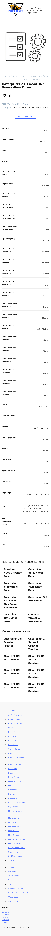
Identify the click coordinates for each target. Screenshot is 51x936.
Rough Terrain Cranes (16, 848)
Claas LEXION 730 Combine (11, 672)
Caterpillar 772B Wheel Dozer (35, 586)
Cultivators (12, 769)
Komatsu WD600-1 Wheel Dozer (12, 573)
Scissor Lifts (13, 852)
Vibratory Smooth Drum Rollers (20, 893)
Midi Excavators (14, 818)
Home (5, 76)
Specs (14, 76)
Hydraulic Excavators (16, 803)
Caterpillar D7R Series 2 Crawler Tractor (37, 644)
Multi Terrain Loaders (16, 839)
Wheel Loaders (14, 901)
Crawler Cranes (14, 749)
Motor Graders (13, 831)
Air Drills (11, 711)
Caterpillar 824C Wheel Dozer (10, 618)
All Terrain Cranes (15, 715)
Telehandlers (13, 876)
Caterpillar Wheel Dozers (41, 78)
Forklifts (11, 786)
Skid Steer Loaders (15, 856)
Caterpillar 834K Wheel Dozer (35, 573)
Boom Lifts (12, 732)
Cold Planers (13, 736)
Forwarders (12, 790)
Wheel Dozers (24, 78)
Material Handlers (15, 811)
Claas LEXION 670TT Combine (36, 687)
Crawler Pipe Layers (16, 757)
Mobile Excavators (15, 826)
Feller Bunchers (14, 781)
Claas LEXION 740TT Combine (36, 673)
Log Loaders (13, 807)
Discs (10, 773)
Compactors (13, 745)
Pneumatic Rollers (15, 843)
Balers (10, 728)
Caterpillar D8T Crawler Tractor (13, 642)
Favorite (5, 917)
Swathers (12, 872)
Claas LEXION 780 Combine (11, 658)
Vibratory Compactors (16, 889)
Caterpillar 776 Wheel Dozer (37, 599)
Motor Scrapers (14, 835)
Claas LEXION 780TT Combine (36, 659)
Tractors (11, 880)
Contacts (5, 914)
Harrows (11, 794)
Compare (5, 912)
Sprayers (11, 867)
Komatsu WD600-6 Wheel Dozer (36, 618)
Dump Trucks (13, 777)
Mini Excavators (14, 822)
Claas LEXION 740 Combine (11, 686)
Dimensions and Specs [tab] (25, 116)
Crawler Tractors (14, 764)
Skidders (11, 860)
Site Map (5, 920)
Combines (12, 740)
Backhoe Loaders (15, 724)
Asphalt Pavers (14, 719)
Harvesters (12, 798)
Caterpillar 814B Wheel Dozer (10, 586)
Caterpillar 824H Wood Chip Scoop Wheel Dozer (11, 602)
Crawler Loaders (14, 753)
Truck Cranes (13, 884)
